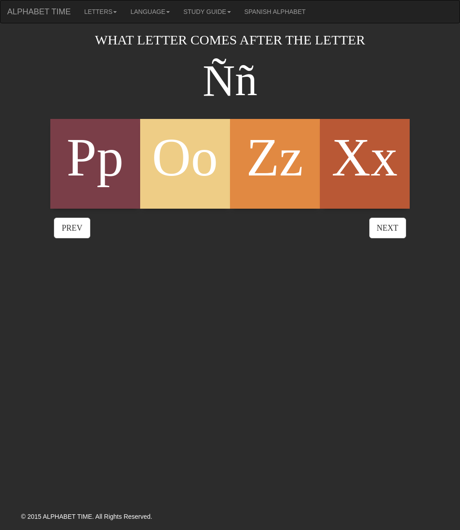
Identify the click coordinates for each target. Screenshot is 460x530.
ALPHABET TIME (39, 11)
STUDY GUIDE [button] (206, 11)
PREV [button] (72, 227)
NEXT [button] (387, 227)
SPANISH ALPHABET (275, 11)
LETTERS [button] (100, 11)
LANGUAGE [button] (150, 11)
